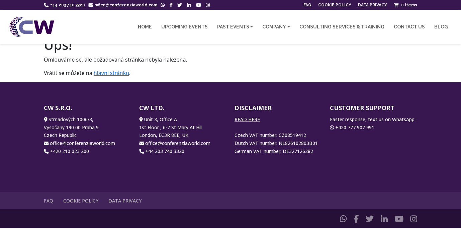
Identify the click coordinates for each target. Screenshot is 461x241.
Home (145, 26)
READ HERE (247, 119)
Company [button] (274, 26)
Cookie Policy (334, 5)
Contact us (409, 26)
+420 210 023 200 (69, 151)
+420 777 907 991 (354, 127)
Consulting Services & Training (341, 26)
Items (405, 5)
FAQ (307, 5)
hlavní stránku (111, 73)
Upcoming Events (184, 26)
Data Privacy (372, 5)
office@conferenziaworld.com (123, 5)
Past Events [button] (233, 26)
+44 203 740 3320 (64, 5)
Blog (441, 26)
